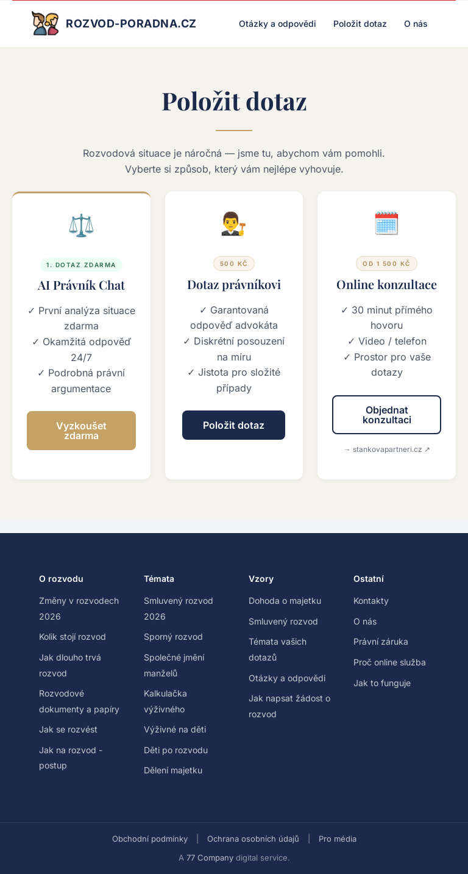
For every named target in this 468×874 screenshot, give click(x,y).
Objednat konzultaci (387, 415)
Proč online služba (389, 662)
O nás (416, 23)
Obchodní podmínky (150, 839)
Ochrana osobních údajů (253, 839)
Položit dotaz (360, 23)
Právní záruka (380, 641)
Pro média (337, 839)
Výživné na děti (175, 729)
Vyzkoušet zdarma (81, 431)
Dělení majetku (173, 770)
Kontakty (371, 600)
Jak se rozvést (68, 729)
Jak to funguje (382, 683)
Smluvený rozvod (283, 621)
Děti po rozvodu (176, 750)
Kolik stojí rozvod (72, 636)
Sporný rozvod (173, 636)
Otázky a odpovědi (277, 23)
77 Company (209, 857)
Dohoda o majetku (285, 600)
